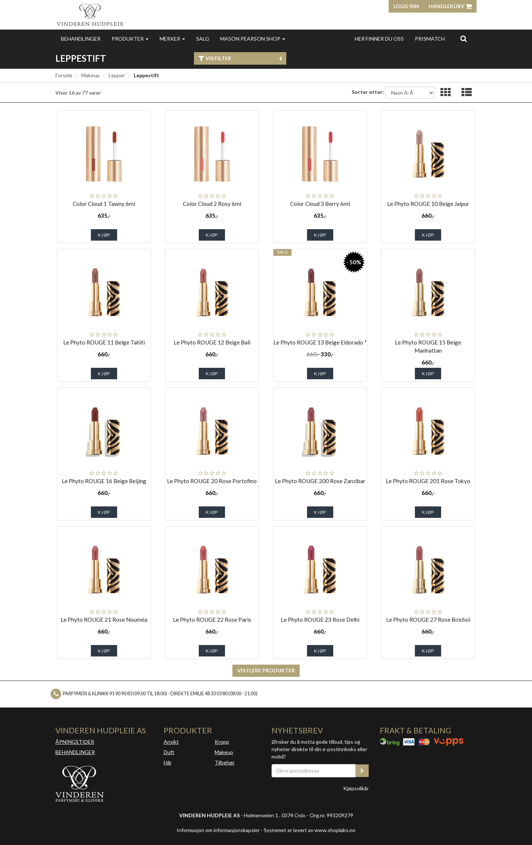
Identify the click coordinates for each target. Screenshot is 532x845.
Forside (63, 75)
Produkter (130, 38)
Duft (169, 752)
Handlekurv (450, 6)
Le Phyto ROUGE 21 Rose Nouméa (104, 619)
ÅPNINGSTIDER (74, 742)
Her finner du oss (379, 38)
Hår (168, 762)
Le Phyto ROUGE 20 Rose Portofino (212, 481)
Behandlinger (80, 38)
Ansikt (171, 742)
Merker (172, 38)
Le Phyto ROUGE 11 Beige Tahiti (104, 342)
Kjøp (104, 235)
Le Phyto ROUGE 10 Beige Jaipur (428, 203)
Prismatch (430, 38)
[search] (463, 38)
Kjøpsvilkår (356, 788)
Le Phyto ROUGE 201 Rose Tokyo (428, 481)
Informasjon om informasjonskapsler (218, 830)
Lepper (117, 75)
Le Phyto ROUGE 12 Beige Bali (212, 342)
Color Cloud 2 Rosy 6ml (212, 203)
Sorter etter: (368, 92)
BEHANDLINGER (75, 752)
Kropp (222, 742)
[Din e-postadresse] (314, 770)
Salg (202, 38)
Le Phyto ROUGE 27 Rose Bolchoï (428, 619)
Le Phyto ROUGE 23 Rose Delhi (320, 619)
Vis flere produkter (266, 670)
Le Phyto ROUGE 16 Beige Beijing (104, 481)
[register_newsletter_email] (362, 770)
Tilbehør (225, 762)
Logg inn (406, 6)
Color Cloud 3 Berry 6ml (320, 203)
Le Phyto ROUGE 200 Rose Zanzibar (320, 481)
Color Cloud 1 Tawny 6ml (104, 203)
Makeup (90, 75)
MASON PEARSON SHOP (252, 38)
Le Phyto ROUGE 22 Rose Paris (212, 619)
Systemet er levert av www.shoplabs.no (309, 830)
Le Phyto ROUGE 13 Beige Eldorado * (320, 342)
